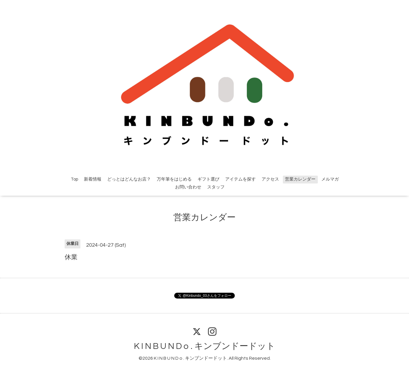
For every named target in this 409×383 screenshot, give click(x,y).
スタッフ (216, 187)
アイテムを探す (240, 179)
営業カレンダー (300, 179)
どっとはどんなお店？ (129, 179)
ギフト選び (208, 179)
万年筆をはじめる (174, 179)
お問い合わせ (188, 187)
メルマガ (330, 179)
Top (74, 179)
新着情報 (92, 179)
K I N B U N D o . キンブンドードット (204, 346)
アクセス (270, 179)
